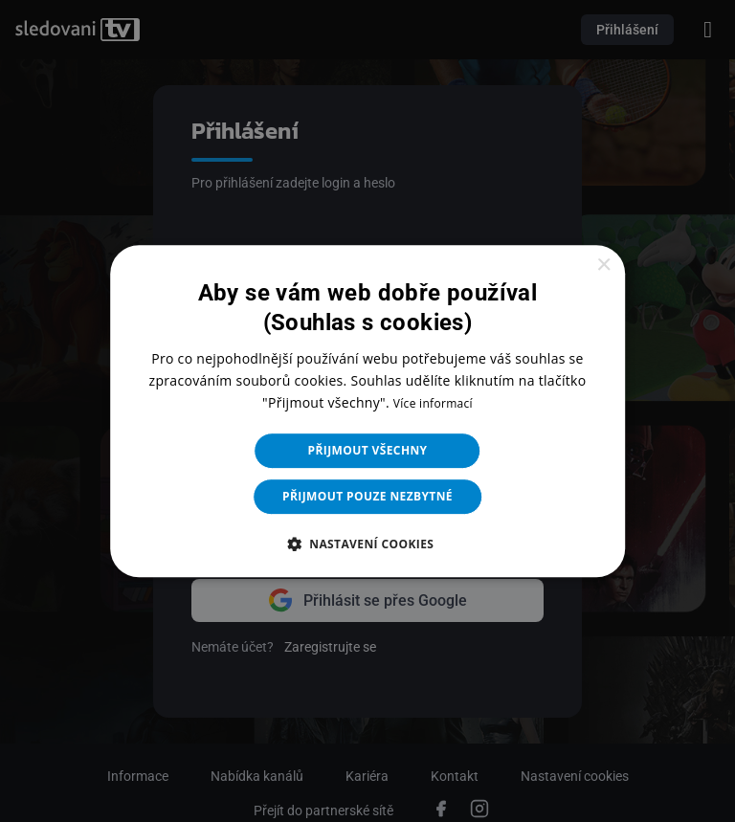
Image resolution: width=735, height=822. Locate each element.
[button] (367, 543)
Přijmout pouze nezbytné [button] (367, 496)
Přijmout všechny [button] (368, 450)
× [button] (603, 265)
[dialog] (367, 411)
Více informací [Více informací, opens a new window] (433, 403)
